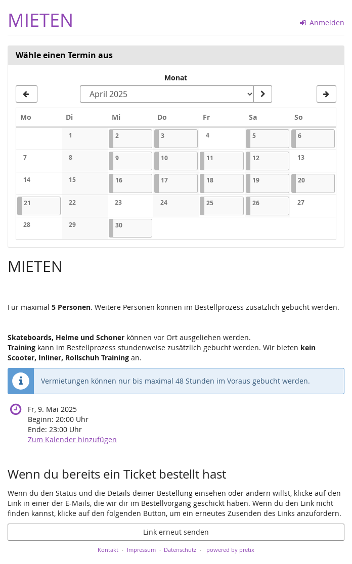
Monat (175, 77)
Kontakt (108, 549)
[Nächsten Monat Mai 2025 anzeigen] (326, 94)
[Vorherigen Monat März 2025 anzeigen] (26, 94)
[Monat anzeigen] (262, 94)
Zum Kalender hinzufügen (72, 439)
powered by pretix (230, 549)
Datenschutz (180, 549)
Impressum (141, 549)
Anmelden (322, 22)
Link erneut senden (176, 532)
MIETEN (40, 20)
